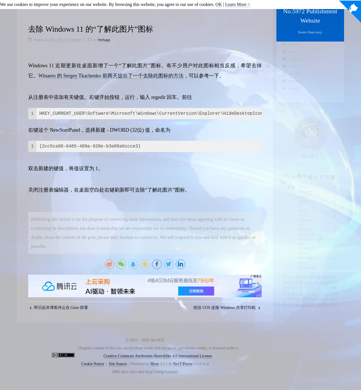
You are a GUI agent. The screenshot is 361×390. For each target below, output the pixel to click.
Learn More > (237, 4)
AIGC (302, 181)
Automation (306, 196)
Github (302, 210)
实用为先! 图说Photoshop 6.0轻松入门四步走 (321, 294)
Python (302, 248)
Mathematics (306, 229)
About (290, 57)
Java (301, 219)
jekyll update (306, 262)
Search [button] (290, 94)
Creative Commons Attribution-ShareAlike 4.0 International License (158, 356)
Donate (291, 86)
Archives (292, 72)
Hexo (154, 364)
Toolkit (291, 79)
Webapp (303, 257)
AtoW (302, 191)
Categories (293, 64)
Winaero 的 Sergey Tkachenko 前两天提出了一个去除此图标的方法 (111, 76)
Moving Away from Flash (315, 234)
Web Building (307, 253)
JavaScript (305, 224)
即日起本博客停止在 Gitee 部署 (59, 308)
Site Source (118, 364)
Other (301, 238)
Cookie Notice (92, 364)
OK (218, 4)
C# (300, 200)
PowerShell (305, 243)
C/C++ (302, 205)
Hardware (304, 215)
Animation (305, 186)
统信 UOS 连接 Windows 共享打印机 (226, 308)
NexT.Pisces (182, 364)
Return (290, 49)
